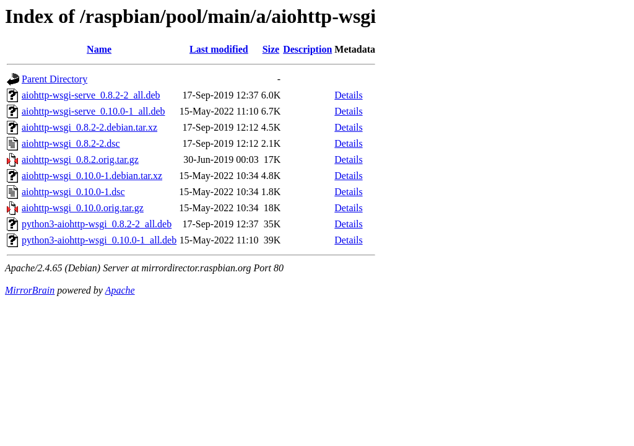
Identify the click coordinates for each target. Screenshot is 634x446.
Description (307, 49)
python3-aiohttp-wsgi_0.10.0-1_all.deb (99, 240)
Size (271, 49)
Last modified (218, 49)
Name (99, 49)
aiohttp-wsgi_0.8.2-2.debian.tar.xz (89, 127)
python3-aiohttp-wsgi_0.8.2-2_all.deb (97, 224)
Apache (120, 290)
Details (348, 95)
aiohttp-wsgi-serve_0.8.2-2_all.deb (91, 95)
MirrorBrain (29, 290)
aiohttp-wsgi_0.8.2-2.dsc (71, 143)
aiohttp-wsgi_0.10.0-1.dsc (73, 191)
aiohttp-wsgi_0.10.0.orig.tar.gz (83, 208)
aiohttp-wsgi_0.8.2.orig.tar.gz (80, 159)
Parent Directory (54, 79)
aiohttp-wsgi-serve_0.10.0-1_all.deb (93, 111)
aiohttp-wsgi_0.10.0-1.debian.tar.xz (92, 175)
